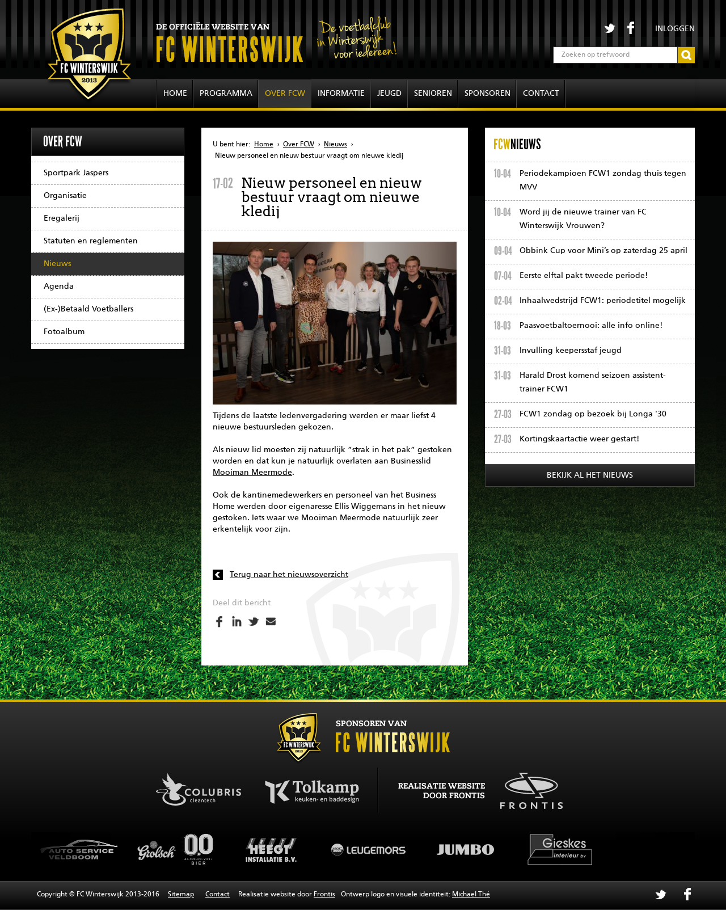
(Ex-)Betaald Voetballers (88, 309)
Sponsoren (487, 94)
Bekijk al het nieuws (590, 475)
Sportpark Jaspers (76, 173)
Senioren (433, 94)
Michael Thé (471, 894)
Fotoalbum (64, 332)
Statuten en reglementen (91, 241)
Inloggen (675, 29)
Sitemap (181, 894)
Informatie (341, 94)
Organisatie (65, 196)
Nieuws (57, 264)
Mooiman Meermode (252, 473)
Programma (226, 94)
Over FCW (285, 94)
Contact (541, 94)
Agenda (59, 286)
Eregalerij (61, 218)
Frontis (324, 894)
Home (175, 94)
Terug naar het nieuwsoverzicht (289, 575)
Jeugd (389, 94)
